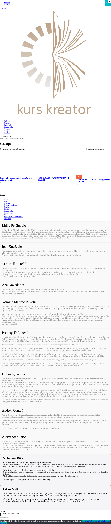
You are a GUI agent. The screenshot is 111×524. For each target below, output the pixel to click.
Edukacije (7, 123)
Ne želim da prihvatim (96, 521)
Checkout (7, 203)
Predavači (7, 125)
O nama (7, 3)
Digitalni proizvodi (11, 205)
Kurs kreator (8, 213)
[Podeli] (3, 517)
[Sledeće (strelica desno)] (3, 519)
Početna (7, 121)
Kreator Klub (9, 127)
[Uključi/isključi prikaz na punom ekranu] (5, 517)
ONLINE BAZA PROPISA (13, 217)
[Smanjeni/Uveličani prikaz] (7, 517)
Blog (6, 131)
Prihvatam (85, 521)
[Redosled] (99, 149)
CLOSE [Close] (108, 3)
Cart (5, 201)
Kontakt (7, 5)
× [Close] (110, 1)
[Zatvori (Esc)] (1, 517)
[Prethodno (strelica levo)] (1, 519)
